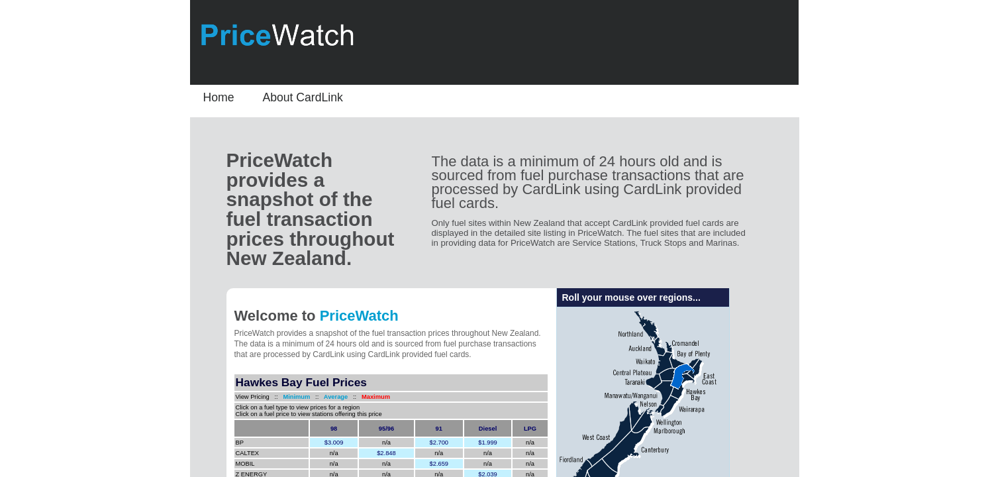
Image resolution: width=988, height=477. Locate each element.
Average (334, 397)
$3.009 (334, 442)
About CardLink (303, 97)
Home (218, 97)
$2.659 (439, 463)
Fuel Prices (308, 382)
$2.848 (386, 453)
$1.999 (487, 442)
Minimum (296, 397)
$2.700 (439, 442)
